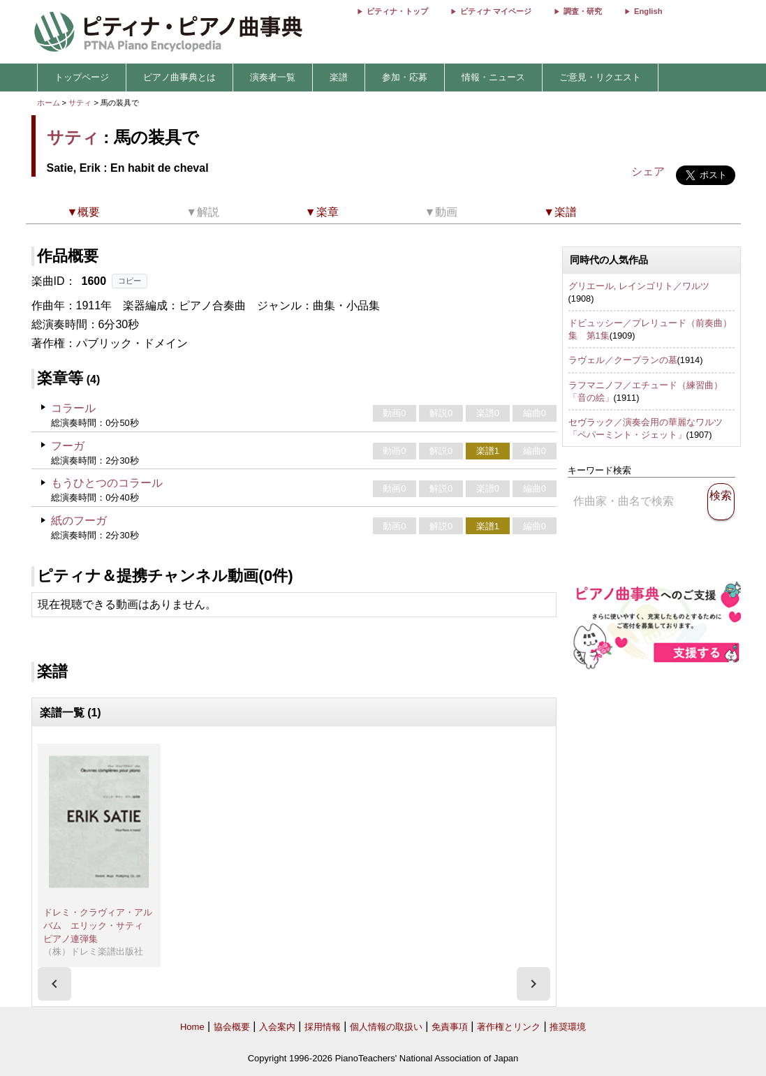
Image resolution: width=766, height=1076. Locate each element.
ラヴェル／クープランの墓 (622, 360)
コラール (73, 408)
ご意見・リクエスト (600, 77)
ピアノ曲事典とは (179, 77)
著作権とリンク (508, 1027)
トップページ (81, 77)
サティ (79, 102)
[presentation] (54, 984)
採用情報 (322, 1027)
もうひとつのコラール (107, 483)
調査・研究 (583, 11)
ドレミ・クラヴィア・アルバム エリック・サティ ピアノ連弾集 (97, 925)
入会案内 (277, 1027)
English (648, 11)
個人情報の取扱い (386, 1027)
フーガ (67, 446)
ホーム (48, 102)
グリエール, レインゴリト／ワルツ (638, 286)
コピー (129, 281)
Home (192, 1027)
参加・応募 (404, 77)
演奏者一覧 (272, 77)
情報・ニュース (493, 77)
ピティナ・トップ (397, 11)
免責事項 (450, 1027)
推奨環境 (568, 1027)
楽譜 (339, 77)
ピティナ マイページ (495, 11)
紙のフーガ (79, 520)
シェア (648, 171)
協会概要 (232, 1027)
